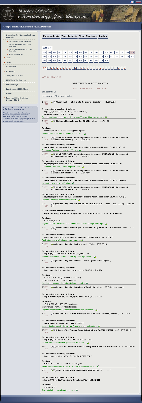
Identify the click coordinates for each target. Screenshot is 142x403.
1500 (44, 52)
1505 (70, 52)
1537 (49, 61)
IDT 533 (46, 155)
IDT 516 (46, 288)
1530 (106, 56)
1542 (75, 61)
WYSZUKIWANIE (51, 77)
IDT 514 (46, 205)
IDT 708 (46, 347)
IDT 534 (46, 138)
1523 (70, 56)
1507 (80, 52)
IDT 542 (46, 371)
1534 (127, 56)
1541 (70, 61)
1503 (59, 52)
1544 (85, 61)
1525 (80, 56)
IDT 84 (46, 229)
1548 (106, 61)
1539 (59, 61)
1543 (80, 61)
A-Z (44, 68)
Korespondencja (51, 36)
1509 (91, 52)
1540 (65, 61)
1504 (65, 52)
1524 (75, 56)
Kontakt (9, 93)
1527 (91, 56)
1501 (49, 52)
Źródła (8, 58)
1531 (111, 56)
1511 (101, 52)
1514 (116, 52)
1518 (44, 56)
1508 (85, 52)
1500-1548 (47, 48)
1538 (54, 61)
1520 (54, 56)
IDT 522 (46, 122)
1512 (106, 52)
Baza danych (86, 88)
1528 (96, 56)
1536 (44, 61)
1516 (127, 52)
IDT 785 (46, 315)
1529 (101, 56)
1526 (85, 56)
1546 (96, 61)
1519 (49, 56)
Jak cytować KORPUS (14, 76)
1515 (122, 52)
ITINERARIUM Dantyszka (16, 80)
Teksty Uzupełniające (16, 54)
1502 (54, 52)
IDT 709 (46, 331)
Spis (75, 88)
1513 (111, 52)
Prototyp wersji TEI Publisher (17, 89)
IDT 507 (46, 245)
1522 (65, 56)
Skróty (8, 62)
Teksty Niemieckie (88, 36)
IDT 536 (46, 188)
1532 (116, 56)
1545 (91, 61)
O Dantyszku (11, 67)
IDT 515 (46, 261)
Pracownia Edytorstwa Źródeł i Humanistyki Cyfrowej (17, 99)
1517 (132, 52)
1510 (96, 52)
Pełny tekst (101, 88)
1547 (101, 61)
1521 (59, 56)
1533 (122, 56)
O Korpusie (10, 71)
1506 (75, 52)
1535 (132, 56)
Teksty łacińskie (69, 36)
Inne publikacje (12, 85)
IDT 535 (46, 172)
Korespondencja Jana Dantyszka (20, 41)
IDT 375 (46, 103)
